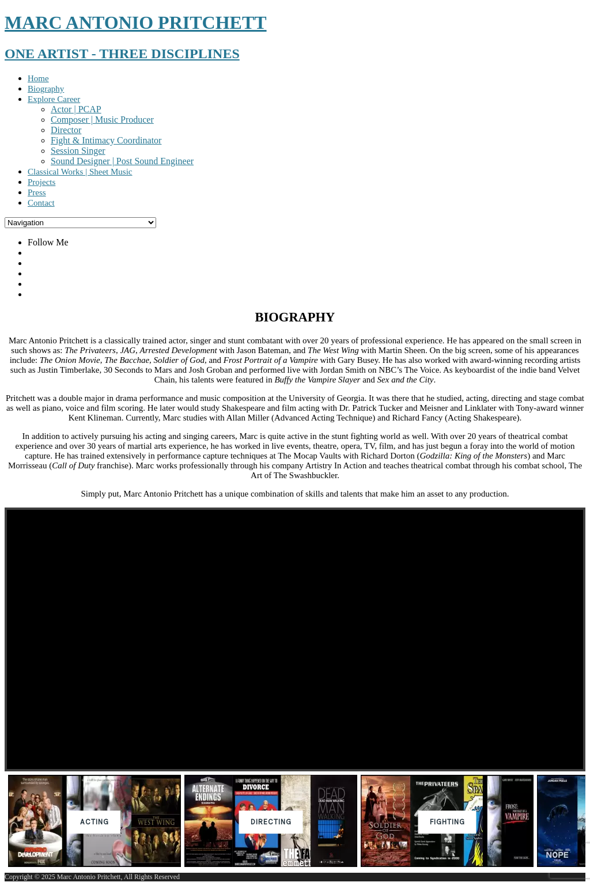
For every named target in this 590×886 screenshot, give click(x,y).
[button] (94, 822)
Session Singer (78, 151)
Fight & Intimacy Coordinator (106, 140)
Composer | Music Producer (102, 119)
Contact (41, 202)
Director (66, 130)
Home (38, 78)
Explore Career (54, 99)
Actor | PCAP (76, 109)
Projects (41, 182)
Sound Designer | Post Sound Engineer (122, 161)
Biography (46, 88)
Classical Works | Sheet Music (80, 171)
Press (37, 192)
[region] (295, 690)
